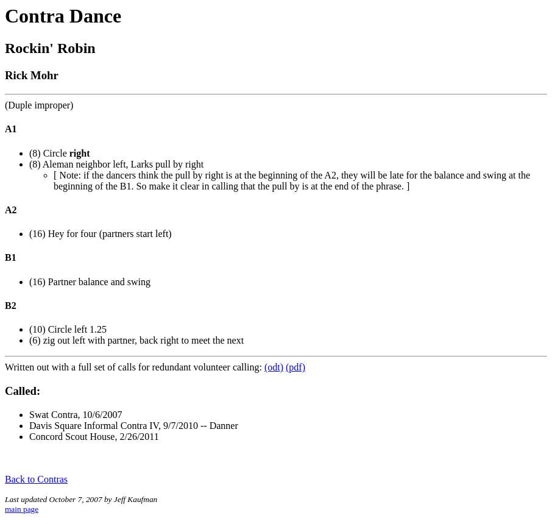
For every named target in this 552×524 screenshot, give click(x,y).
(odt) (273, 367)
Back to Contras (36, 479)
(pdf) (295, 367)
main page (21, 509)
